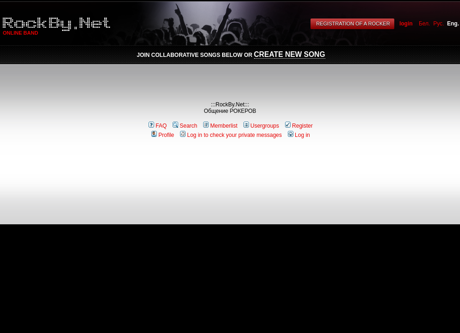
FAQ (158, 126)
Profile (162, 135)
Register (299, 126)
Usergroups (261, 126)
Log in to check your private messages (231, 135)
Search (185, 126)
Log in (299, 135)
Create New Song (289, 54)
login (406, 23)
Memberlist (220, 126)
